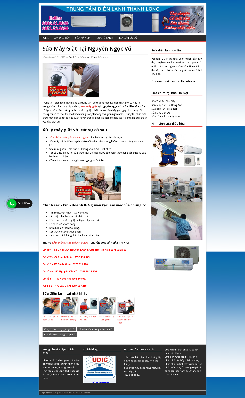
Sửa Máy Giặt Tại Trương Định (107, 318)
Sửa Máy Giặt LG (160, 112)
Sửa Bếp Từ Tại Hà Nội (164, 108)
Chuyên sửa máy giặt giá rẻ (59, 329)
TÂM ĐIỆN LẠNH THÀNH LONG (70, 242)
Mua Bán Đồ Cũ (127, 37)
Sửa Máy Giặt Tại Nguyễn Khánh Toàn (125, 319)
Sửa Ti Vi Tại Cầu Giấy (163, 101)
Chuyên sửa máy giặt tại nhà (60, 334)
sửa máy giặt (89, 106)
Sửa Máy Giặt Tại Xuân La (88, 318)
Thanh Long (74, 57)
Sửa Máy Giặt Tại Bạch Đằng (50, 318)
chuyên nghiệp (69, 137)
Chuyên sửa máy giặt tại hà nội (95, 329)
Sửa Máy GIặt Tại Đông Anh (166, 105)
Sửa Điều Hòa (62, 37)
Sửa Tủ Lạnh (105, 37)
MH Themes (84, 392)
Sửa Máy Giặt (83, 37)
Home (45, 37)
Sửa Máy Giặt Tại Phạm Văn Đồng (69, 318)
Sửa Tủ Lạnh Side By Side (165, 116)
